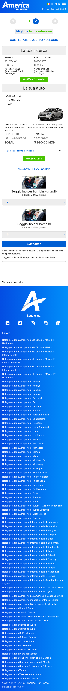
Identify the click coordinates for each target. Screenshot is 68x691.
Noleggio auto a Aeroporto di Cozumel (22, 398)
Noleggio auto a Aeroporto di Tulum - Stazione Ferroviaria (32, 505)
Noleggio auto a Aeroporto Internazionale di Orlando (29, 555)
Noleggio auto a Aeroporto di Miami (20, 456)
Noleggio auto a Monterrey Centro (19, 649)
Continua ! (34, 244)
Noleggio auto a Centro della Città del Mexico (25, 620)
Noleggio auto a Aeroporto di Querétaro (22, 485)
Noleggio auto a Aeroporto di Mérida (21, 452)
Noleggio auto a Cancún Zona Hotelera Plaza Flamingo (30, 616)
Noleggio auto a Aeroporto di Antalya (21, 385)
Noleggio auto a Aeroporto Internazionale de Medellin (29, 526)
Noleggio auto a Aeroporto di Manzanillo (23, 443)
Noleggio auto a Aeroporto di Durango (22, 406)
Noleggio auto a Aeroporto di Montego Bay (24, 460)
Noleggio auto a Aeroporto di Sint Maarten (24, 489)
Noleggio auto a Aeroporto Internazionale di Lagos (28, 551)
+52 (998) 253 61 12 (54, 9)
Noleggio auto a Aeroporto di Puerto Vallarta (25, 476)
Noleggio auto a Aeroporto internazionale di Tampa (28, 567)
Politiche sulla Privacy (13, 687)
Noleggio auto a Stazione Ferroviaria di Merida (26, 662)
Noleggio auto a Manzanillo (16, 645)
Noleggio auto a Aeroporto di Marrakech (23, 447)
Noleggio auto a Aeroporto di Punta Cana (23, 481)
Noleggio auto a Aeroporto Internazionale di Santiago (29, 559)
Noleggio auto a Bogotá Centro (18, 608)
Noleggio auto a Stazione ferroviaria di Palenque (27, 666)
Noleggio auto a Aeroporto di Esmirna (21, 410)
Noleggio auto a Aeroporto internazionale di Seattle (28, 563)
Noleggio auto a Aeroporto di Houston (22, 423)
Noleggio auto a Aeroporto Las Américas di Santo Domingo (32, 596)
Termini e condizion (12, 282)
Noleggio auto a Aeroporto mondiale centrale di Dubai (30, 600)
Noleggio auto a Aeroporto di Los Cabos (23, 435)
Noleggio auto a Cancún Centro (18, 612)
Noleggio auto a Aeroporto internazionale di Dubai (28, 538)
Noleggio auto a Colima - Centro (19, 637)
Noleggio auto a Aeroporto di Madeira (21, 439)
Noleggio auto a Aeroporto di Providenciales (25, 472)
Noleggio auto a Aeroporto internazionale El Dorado (28, 576)
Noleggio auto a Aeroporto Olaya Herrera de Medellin (29, 604)
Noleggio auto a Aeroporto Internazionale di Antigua (29, 530)
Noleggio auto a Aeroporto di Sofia (20, 493)
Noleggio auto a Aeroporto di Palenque (22, 468)
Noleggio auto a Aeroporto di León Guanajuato (26, 427)
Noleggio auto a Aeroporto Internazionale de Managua (30, 522)
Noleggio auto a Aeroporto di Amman (21, 381)
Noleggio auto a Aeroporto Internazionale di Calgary (29, 534)
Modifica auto (34, 158)
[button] (53, 4)
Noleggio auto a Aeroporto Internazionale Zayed (27, 591)
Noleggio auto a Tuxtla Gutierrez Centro (22, 674)
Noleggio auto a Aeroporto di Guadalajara (23, 419)
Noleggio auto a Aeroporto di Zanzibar (22, 518)
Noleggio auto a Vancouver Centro (20, 678)
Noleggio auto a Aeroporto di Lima (20, 431)
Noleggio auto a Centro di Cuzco (19, 624)
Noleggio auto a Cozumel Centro (19, 641)
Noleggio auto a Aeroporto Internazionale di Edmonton (30, 542)
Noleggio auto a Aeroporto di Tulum (20, 501)
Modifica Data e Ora (34, 79)
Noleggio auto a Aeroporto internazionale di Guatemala (30, 547)
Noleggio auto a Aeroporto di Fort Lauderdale (25, 414)
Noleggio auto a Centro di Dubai (18, 629)
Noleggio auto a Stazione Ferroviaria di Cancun (26, 657)
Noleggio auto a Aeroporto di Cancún (21, 390)
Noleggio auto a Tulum (14, 670)
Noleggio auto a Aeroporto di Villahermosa (24, 514)
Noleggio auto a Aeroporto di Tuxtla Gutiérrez (25, 509)
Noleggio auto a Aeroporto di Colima (21, 394)
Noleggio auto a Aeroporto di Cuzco (20, 402)
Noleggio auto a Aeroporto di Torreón (21, 497)
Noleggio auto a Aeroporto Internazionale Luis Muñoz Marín (33, 587)
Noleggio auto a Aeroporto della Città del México (27, 347)
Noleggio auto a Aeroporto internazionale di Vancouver (30, 571)
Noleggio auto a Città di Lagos (18, 633)
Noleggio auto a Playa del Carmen (19, 653)
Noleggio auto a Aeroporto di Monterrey (22, 464)
